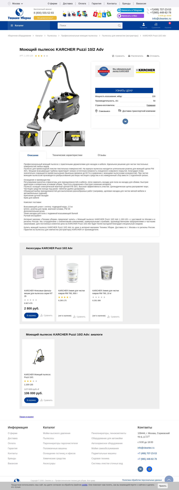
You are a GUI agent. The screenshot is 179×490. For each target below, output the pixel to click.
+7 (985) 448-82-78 (147, 459)
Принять (162, 486)
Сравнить (120, 56)
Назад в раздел (27, 417)
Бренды (127, 3)
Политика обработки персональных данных (142, 480)
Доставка (68, 3)
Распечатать (137, 56)
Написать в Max (129, 16)
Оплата (82, 3)
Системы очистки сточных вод (107, 463)
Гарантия (96, 3)
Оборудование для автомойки (107, 438)
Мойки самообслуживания (105, 448)
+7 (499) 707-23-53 (147, 453)
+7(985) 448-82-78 (160, 12)
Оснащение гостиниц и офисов (59, 453)
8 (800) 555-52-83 (44, 12)
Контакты (112, 3)
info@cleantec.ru (161, 18)
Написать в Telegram (132, 10)
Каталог (17, 25)
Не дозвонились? (45, 18)
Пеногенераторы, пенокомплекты (108, 433)
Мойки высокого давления (56, 433)
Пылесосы (48, 438)
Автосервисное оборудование (107, 443)
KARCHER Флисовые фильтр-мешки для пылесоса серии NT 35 (38, 293)
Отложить (154, 56)
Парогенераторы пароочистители (60, 443)
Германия (151, 105)
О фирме (52, 3)
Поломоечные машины (55, 448)
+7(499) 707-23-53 (160, 9)
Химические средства (54, 458)
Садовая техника (100, 458)
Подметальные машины (103, 453)
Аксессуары (49, 463)
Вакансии (141, 3)
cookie (84, 485)
